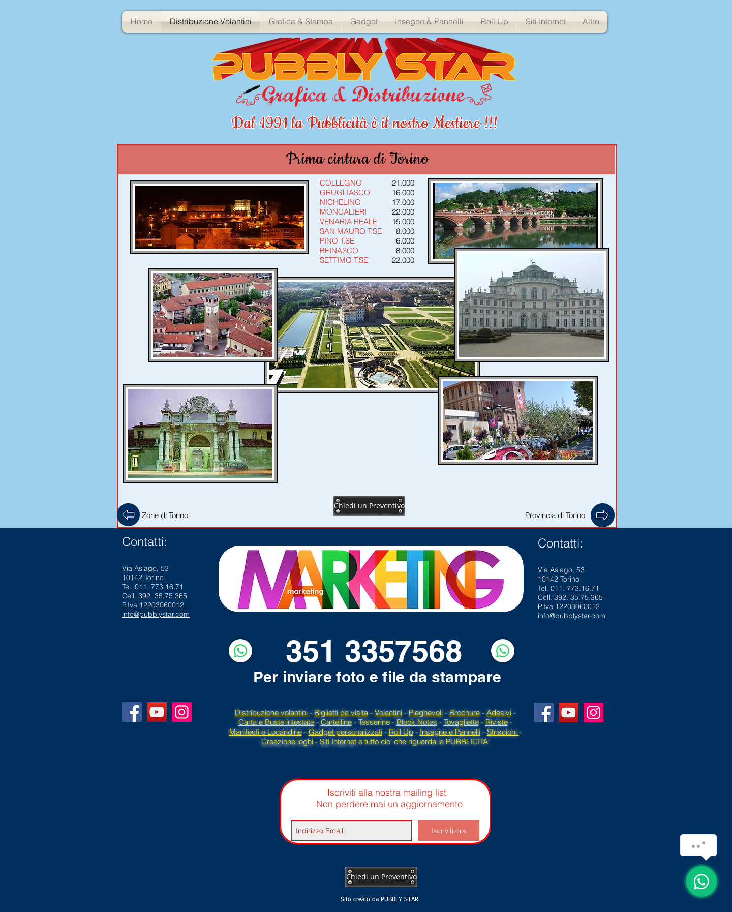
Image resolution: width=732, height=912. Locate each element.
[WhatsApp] (240, 650)
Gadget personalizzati (345, 732)
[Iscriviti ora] (448, 830)
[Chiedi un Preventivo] (369, 506)
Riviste (496, 722)
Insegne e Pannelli (450, 732)
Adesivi (498, 712)
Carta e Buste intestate (276, 722)
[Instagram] (182, 712)
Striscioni (503, 732)
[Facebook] (132, 712)
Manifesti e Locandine (265, 732)
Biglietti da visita (341, 712)
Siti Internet (338, 741)
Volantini (388, 712)
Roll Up (401, 732)
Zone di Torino (165, 515)
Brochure (464, 712)
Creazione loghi (288, 741)
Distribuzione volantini (272, 712)
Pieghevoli (426, 712)
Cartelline (336, 722)
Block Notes (416, 722)
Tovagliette (461, 722)
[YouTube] (157, 712)
